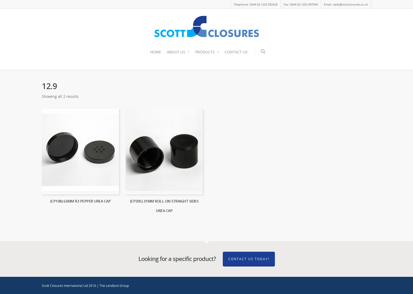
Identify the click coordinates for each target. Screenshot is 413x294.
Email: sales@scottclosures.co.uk (346, 4)
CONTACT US (236, 51)
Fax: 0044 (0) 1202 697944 (301, 4)
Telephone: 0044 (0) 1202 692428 (256, 4)
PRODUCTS (207, 52)
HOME (155, 51)
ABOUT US (178, 52)
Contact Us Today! (248, 259)
